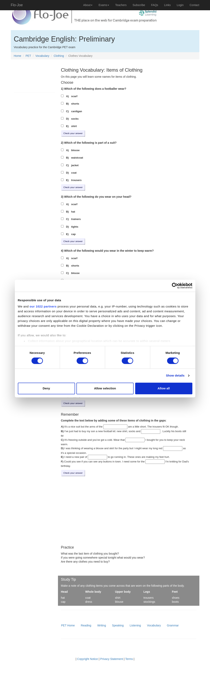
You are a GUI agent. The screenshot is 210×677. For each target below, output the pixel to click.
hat (73, 211)
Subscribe (139, 5)
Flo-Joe (17, 5)
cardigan (76, 111)
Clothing (59, 55)
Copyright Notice (87, 659)
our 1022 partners (43, 306)
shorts (75, 103)
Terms (129, 659)
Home (17, 55)
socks (75, 118)
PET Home (68, 625)
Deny (46, 388)
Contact (194, 5)
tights (74, 226)
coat (74, 172)
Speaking (118, 625)
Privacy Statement (111, 659)
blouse (75, 150)
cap (73, 234)
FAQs (154, 5)
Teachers (121, 5)
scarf (74, 96)
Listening (135, 625)
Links (167, 5)
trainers (76, 219)
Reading (86, 625)
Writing (101, 625)
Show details (175, 375)
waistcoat (77, 157)
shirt (74, 126)
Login (180, 5)
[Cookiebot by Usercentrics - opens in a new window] (174, 286)
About (88, 5)
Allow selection (105, 388)
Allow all (164, 388)
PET (28, 55)
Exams (103, 5)
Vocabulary (42, 55)
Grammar (173, 625)
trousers (76, 180)
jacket (75, 165)
